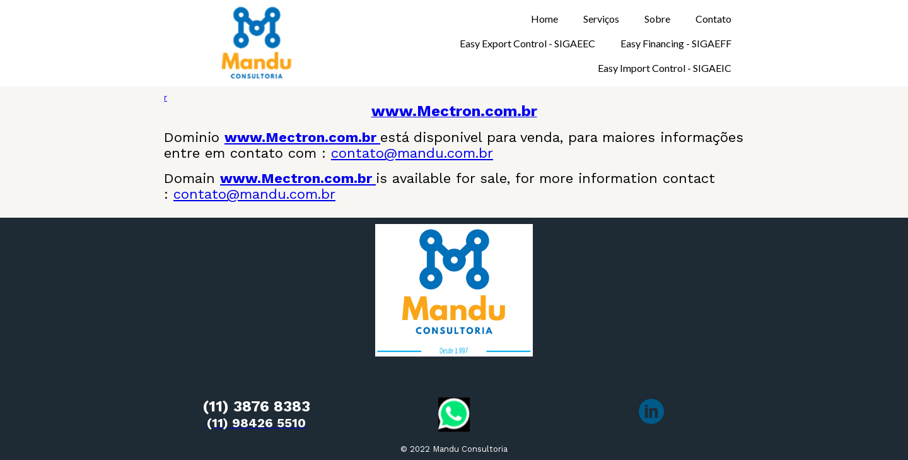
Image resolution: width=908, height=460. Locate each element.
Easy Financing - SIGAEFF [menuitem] (675, 43)
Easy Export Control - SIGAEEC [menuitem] (527, 43)
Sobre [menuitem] (657, 19)
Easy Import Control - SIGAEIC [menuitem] (664, 68)
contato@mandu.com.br (412, 153)
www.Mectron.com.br (302, 137)
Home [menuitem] (544, 19)
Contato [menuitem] (713, 19)
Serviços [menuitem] (601, 19)
